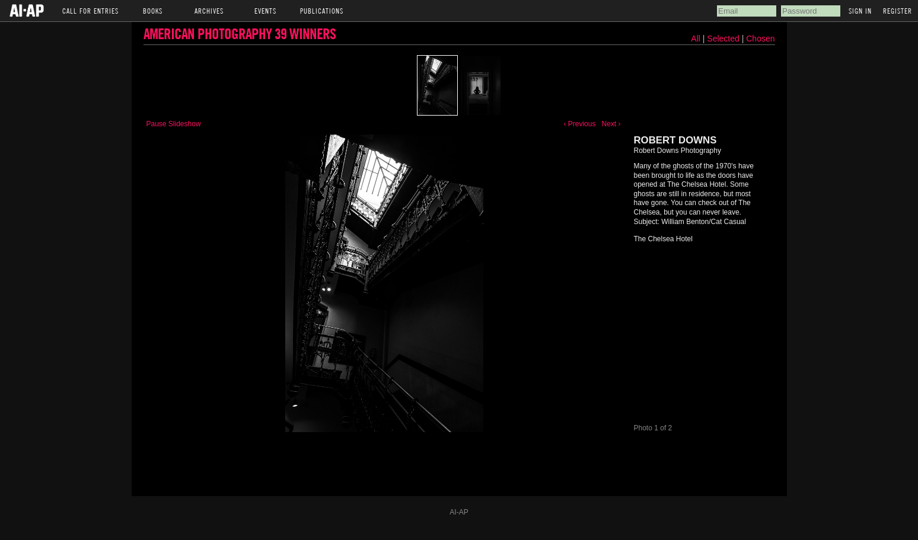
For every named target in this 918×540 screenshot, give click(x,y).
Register (897, 10)
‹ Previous (579, 124)
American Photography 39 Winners (240, 33)
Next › (610, 124)
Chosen (760, 38)
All (695, 38)
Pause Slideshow (173, 124)
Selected (724, 38)
